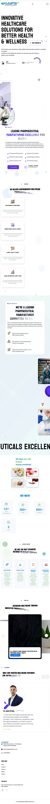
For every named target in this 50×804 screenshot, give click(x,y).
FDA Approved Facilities (19, 331)
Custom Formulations (18, 347)
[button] (23, 70)
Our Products (35, 41)
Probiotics (12, 649)
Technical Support (33, 166)
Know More (13, 167)
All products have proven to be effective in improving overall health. (23, 652)
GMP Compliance (17, 339)
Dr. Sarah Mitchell (9, 711)
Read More (15, 655)
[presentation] (46, 37)
